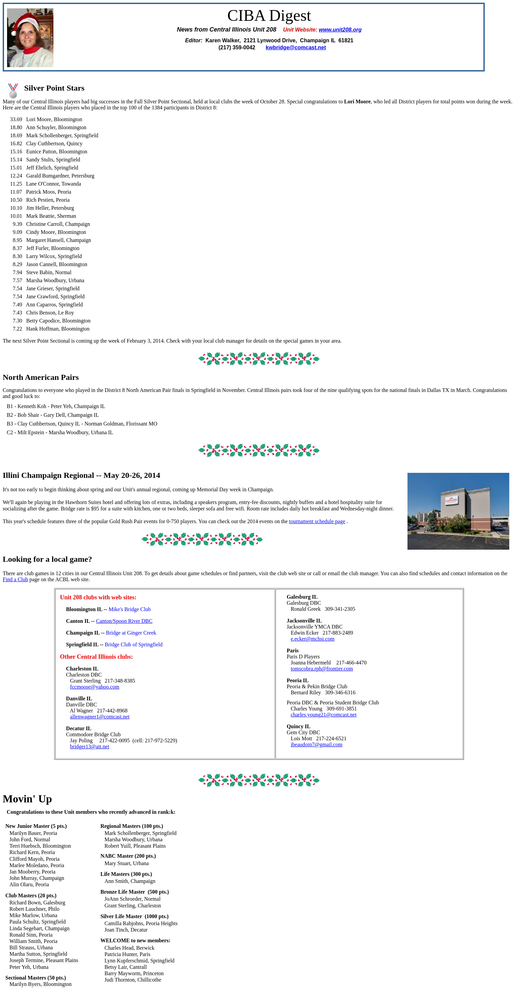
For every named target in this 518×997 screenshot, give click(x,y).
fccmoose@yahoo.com (95, 687)
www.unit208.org (340, 30)
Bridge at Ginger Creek (131, 633)
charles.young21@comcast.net (323, 714)
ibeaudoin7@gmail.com (316, 744)
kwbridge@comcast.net (296, 47)
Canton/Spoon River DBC (124, 621)
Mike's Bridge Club (130, 609)
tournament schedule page (317, 521)
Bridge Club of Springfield (134, 644)
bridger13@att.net (89, 746)
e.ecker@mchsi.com (312, 639)
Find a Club (15, 579)
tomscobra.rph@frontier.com (322, 668)
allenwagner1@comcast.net (100, 716)
